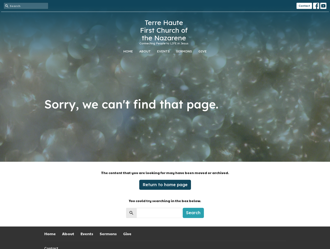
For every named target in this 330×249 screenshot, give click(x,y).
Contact (304, 5)
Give (202, 51)
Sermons (184, 51)
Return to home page (165, 184)
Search (193, 212)
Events (163, 51)
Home (128, 51)
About (145, 51)
